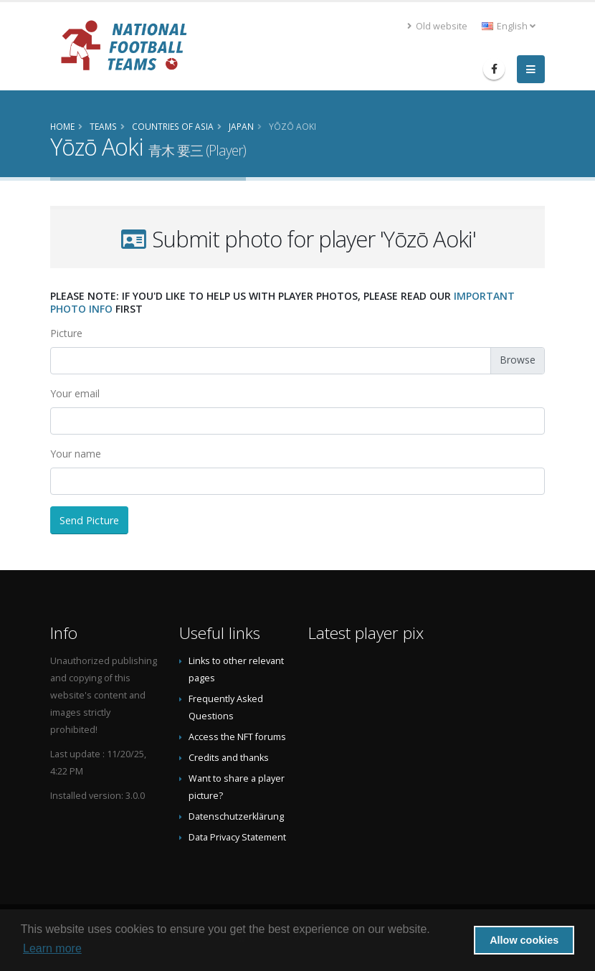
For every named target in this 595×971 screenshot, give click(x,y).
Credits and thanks (229, 758)
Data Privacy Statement (237, 837)
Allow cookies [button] (524, 940)
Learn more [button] (52, 948)
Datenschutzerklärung (236, 816)
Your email (75, 393)
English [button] (509, 26)
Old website (437, 26)
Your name (75, 453)
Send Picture (89, 520)
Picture (66, 333)
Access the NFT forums (237, 737)
